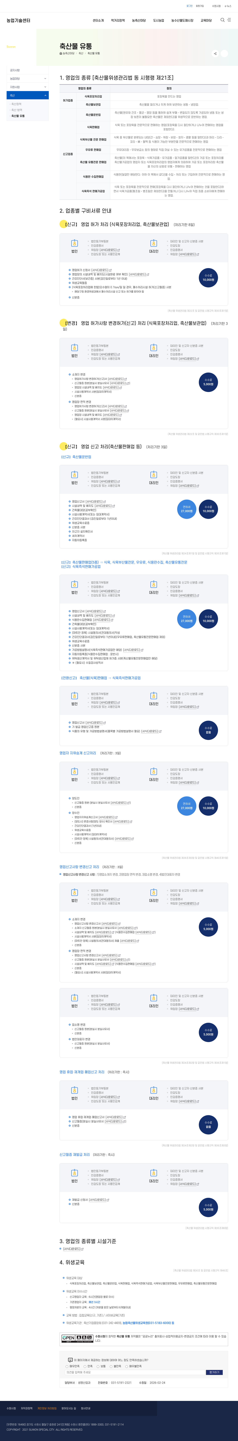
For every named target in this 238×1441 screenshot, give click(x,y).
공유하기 (215, 53)
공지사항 (15, 70)
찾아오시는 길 (68, 1408)
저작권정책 (26, 1408)
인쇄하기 (224, 53)
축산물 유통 (94, 53)
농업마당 (15, 79)
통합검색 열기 (223, 20)
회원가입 (200, 6)
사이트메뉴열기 (229, 20)
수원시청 (216, 6)
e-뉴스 (228, 6)
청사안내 (85, 1408)
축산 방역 (16, 110)
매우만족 (74, 1366)
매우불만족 (135, 1366)
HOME (61, 54)
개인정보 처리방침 (47, 1408)
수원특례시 (20, 6)
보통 (103, 1366)
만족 (90, 1366)
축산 (81, 53)
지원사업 (15, 87)
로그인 (190, 6)
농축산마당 (68, 53)
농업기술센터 (18, 20)
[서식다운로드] (108, 250)
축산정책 (16, 104)
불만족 (117, 1366)
